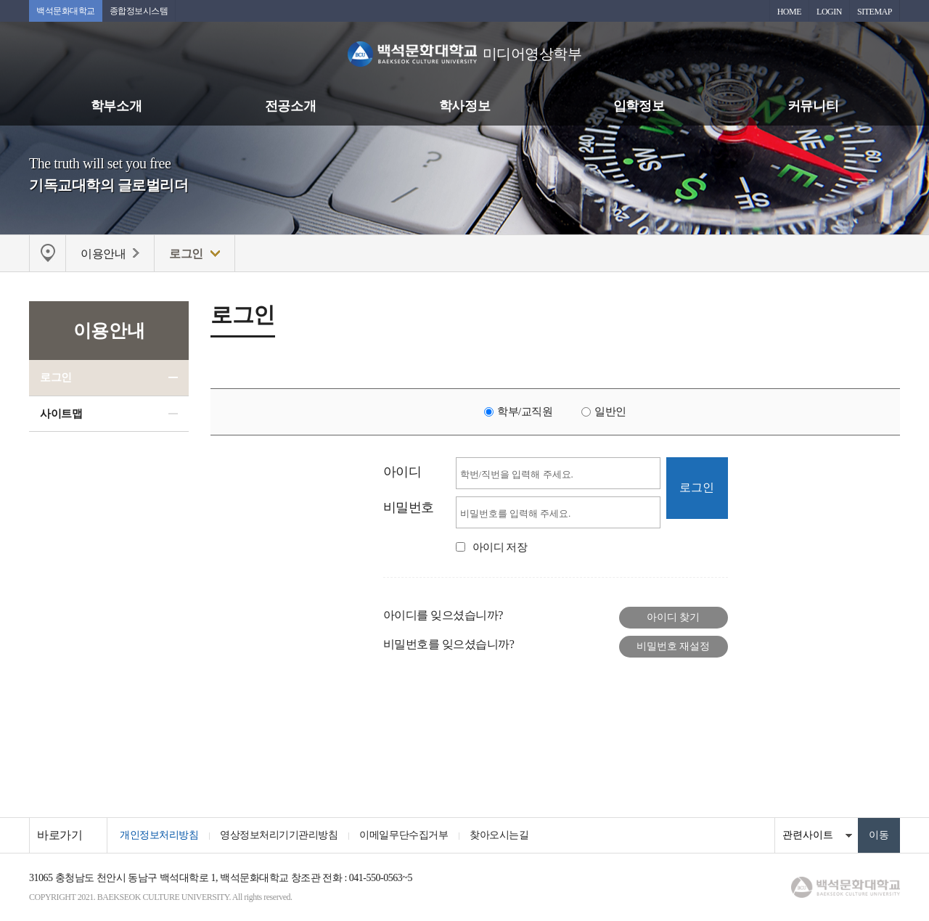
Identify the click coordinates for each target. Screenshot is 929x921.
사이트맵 (61, 413)
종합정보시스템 (139, 11)
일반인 (610, 411)
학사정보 (464, 106)
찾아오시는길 (499, 835)
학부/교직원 (524, 411)
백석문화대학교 (65, 11)
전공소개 (290, 106)
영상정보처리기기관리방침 (278, 835)
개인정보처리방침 (159, 835)
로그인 (56, 377)
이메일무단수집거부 (403, 835)
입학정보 (638, 106)
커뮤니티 (812, 106)
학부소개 (116, 106)
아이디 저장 (500, 547)
